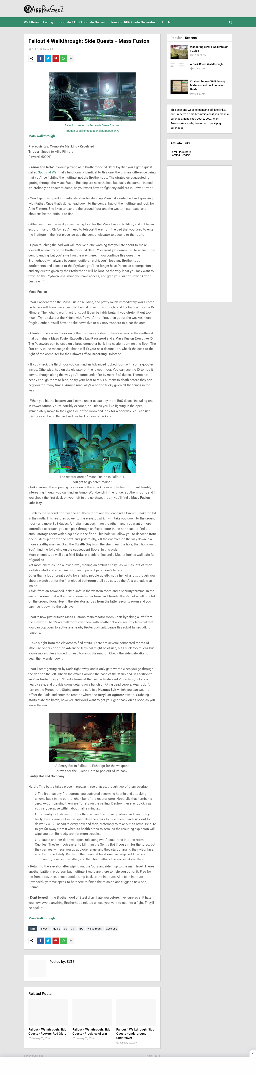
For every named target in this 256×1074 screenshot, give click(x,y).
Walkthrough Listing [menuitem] (38, 22)
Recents (191, 38)
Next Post (152, 1054)
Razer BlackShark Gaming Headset (181, 154)
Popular (176, 38)
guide (56, 928)
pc (65, 928)
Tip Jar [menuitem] (167, 22)
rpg (81, 928)
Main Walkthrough (41, 136)
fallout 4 (48, 49)
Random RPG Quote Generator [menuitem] (133, 22)
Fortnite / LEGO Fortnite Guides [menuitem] (82, 22)
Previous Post (34, 1054)
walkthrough (94, 928)
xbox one (111, 928)
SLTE (35, 49)
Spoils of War (47, 172)
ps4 (73, 928)
